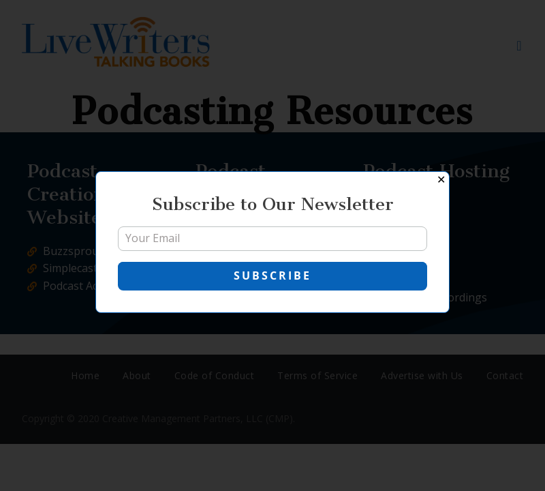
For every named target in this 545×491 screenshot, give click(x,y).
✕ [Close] (441, 179)
